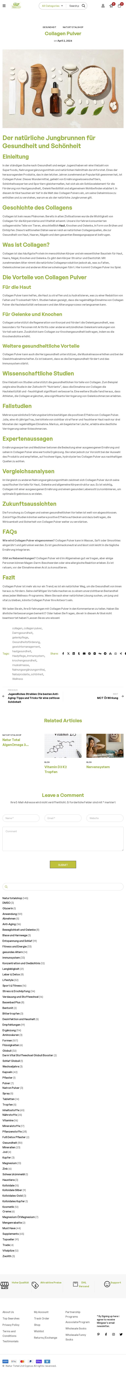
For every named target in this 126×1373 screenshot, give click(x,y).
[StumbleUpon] (110, 654)
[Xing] (121, 654)
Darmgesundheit (22, 632)
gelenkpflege (20, 637)
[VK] (94, 654)
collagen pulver (33, 628)
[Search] (83, 6)
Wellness (17, 679)
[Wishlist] (111, 6)
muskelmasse (20, 665)
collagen (17, 628)
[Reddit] (105, 654)
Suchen (6, 887)
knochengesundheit (24, 660)
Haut (62, 225)
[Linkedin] (73, 654)
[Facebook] (63, 654)
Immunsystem (35, 655)
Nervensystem (98, 767)
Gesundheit (49, 27)
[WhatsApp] (115, 654)
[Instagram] (113, 1334)
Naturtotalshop (73, 27)
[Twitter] (68, 654)
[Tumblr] (79, 654)
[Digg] (100, 654)
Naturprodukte (21, 674)
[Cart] (119, 6)
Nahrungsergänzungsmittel (28, 669)
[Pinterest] (89, 654)
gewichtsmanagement (26, 646)
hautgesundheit (21, 651)
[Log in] (103, 6)
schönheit (37, 674)
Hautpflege (19, 655)
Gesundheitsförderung (26, 642)
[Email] (84, 654)
